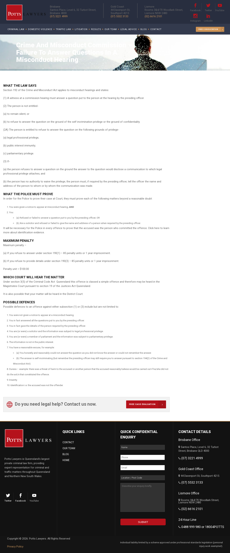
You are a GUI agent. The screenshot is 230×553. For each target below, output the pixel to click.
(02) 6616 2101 (153, 16)
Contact (68, 442)
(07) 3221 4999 (192, 458)
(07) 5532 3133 (119, 16)
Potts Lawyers (186, 48)
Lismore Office (188, 493)
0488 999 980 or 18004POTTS (202, 527)
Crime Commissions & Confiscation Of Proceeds (184, 52)
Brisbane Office (189, 440)
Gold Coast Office (190, 469)
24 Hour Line (187, 520)
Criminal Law (203, 48)
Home (66, 460)
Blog (66, 454)
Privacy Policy (15, 546)
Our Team (69, 448)
